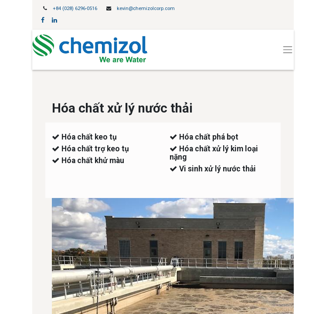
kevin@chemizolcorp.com (146, 8)
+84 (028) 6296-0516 (75, 8)
